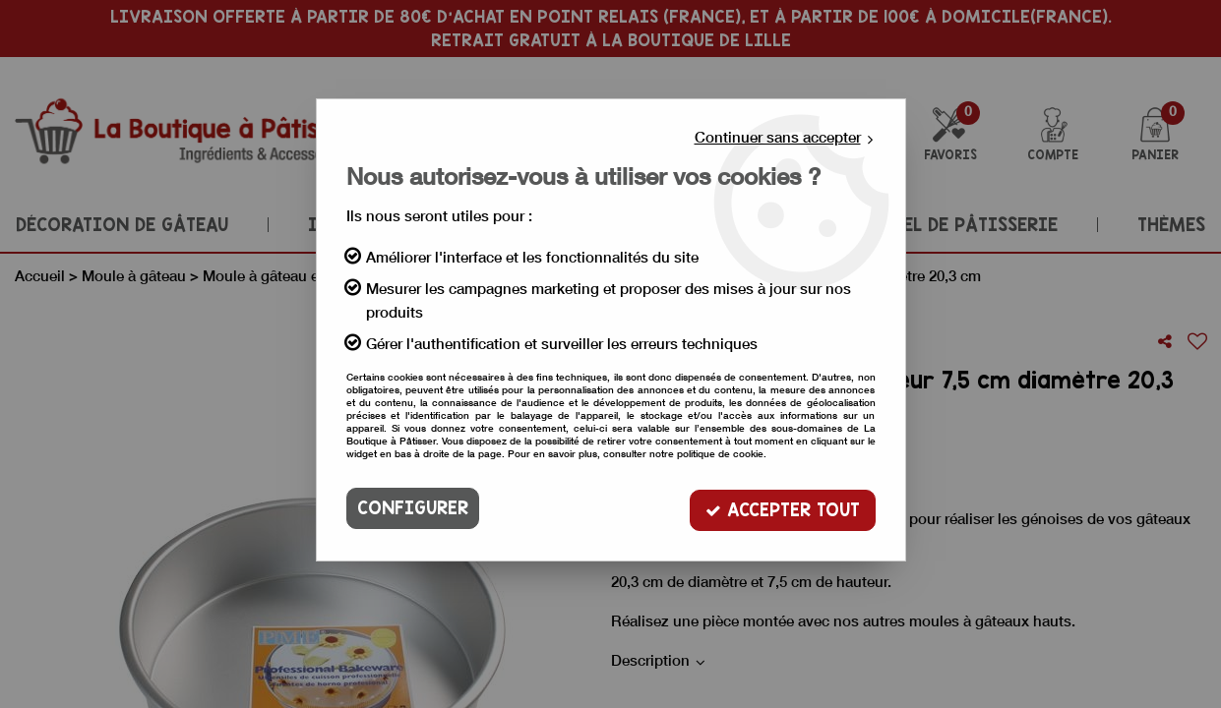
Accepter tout (782, 508)
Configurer (412, 508)
